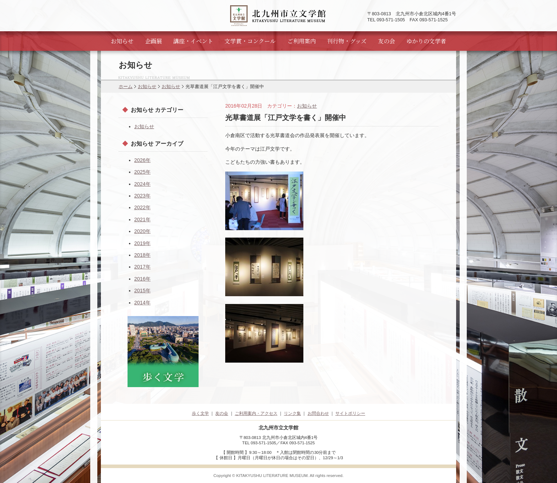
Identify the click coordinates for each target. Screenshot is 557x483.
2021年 (142, 219)
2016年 (142, 279)
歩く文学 (200, 413)
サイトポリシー (350, 413)
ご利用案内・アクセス (256, 413)
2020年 (142, 231)
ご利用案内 (301, 41)
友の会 (386, 41)
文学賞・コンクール (250, 41)
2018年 (142, 255)
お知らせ (122, 41)
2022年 (142, 207)
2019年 (142, 243)
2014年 (142, 302)
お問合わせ (318, 413)
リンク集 (292, 413)
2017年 (142, 267)
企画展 (153, 41)
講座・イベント (193, 41)
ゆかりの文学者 (426, 41)
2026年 (142, 160)
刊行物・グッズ (347, 41)
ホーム (126, 86)
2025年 (142, 172)
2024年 (142, 184)
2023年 (142, 196)
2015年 (142, 290)
